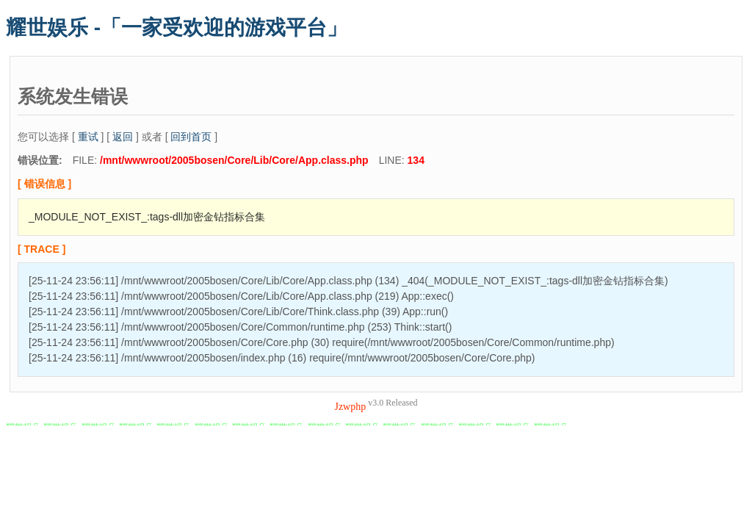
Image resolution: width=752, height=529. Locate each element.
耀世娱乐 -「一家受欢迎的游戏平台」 (176, 27)
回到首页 (191, 137)
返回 (122, 137)
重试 (88, 137)
